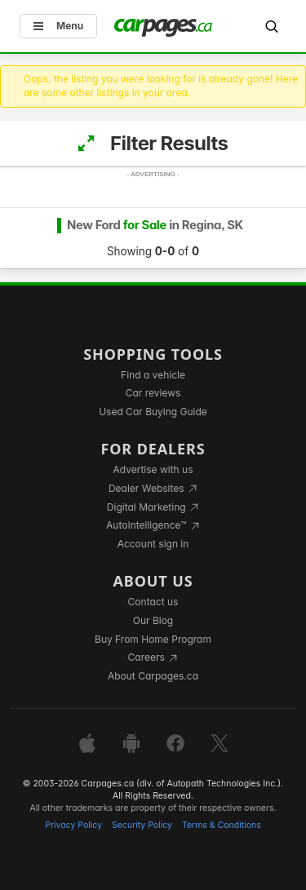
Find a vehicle (153, 375)
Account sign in (153, 544)
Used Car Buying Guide (153, 411)
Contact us (153, 602)
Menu (58, 26)
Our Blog (153, 620)
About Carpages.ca (153, 676)
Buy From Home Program (153, 639)
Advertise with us (153, 469)
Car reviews (153, 393)
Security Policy (142, 825)
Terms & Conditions (221, 825)
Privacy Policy (73, 825)
